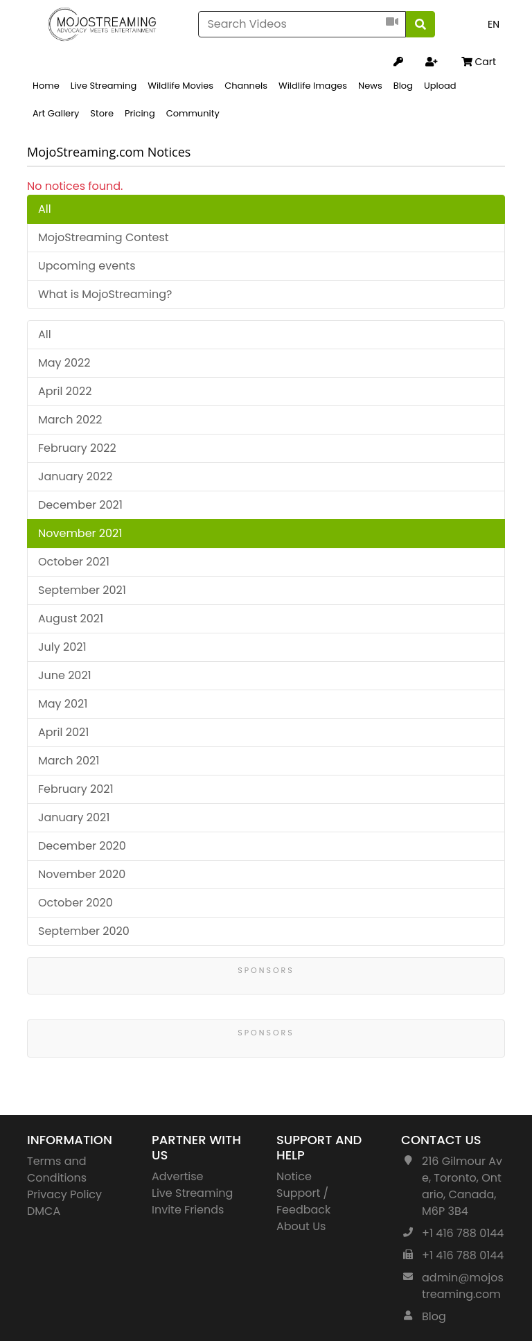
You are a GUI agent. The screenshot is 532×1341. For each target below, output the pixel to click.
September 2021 (82, 590)
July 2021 (62, 647)
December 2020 (82, 846)
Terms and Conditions (57, 1169)
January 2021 (73, 817)
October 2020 (75, 903)
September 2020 (84, 931)
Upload (440, 85)
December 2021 (80, 505)
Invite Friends (188, 1210)
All (44, 209)
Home (46, 85)
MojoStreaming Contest (103, 237)
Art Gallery (56, 113)
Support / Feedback (303, 1201)
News (370, 85)
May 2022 (64, 363)
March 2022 (70, 420)
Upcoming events (87, 266)
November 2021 (80, 533)
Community (193, 113)
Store (102, 113)
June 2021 (64, 675)
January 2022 (75, 476)
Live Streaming (103, 85)
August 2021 (70, 618)
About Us (301, 1226)
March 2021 (68, 761)
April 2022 (64, 391)
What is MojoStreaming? (105, 294)
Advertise (178, 1176)
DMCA (43, 1211)
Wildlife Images (312, 85)
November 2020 (81, 874)
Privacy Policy (64, 1194)
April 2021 (63, 732)
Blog (403, 85)
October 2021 (73, 562)
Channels (245, 85)
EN (493, 24)
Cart (478, 62)
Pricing (140, 113)
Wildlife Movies (180, 85)
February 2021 (76, 789)
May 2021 (62, 704)
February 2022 (77, 448)
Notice (294, 1176)
